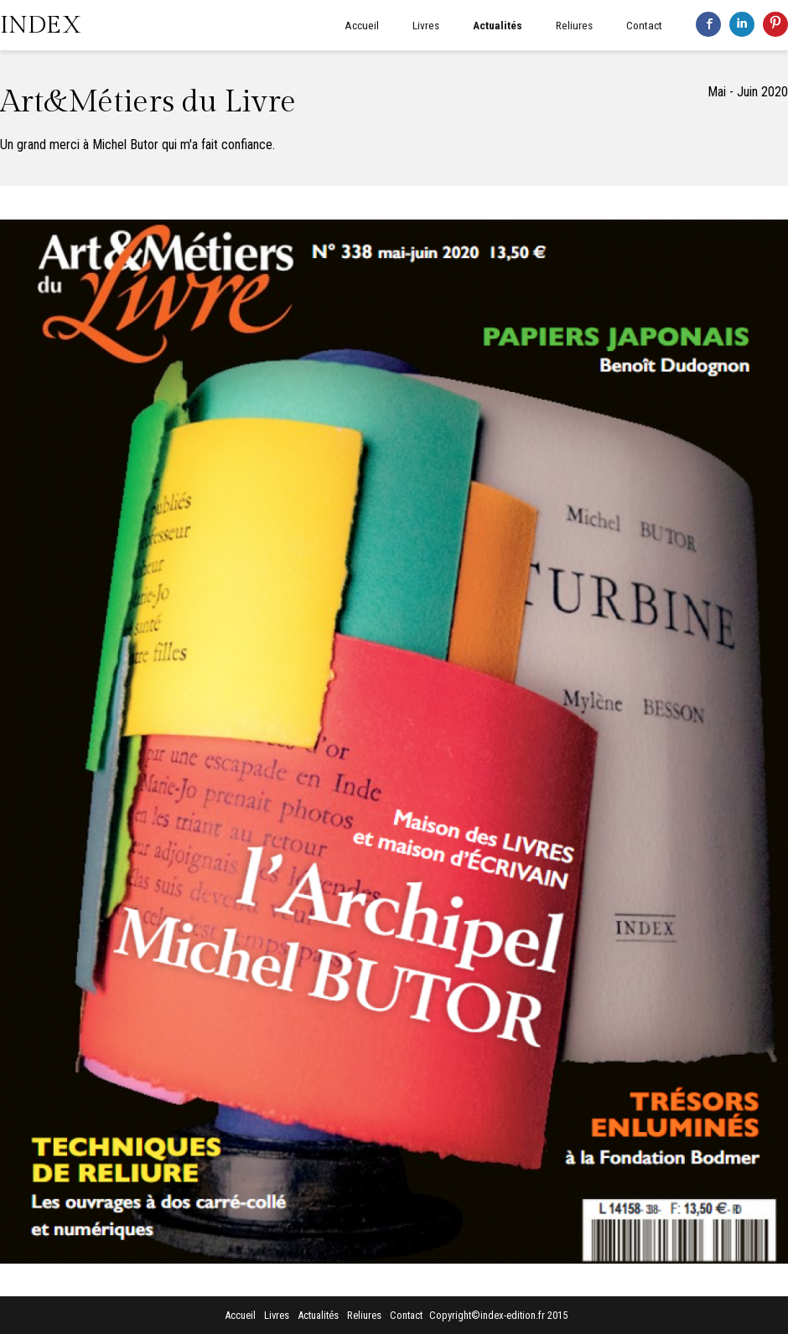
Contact (644, 25)
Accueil (362, 25)
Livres (425, 25)
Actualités (497, 25)
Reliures (574, 25)
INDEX (40, 25)
